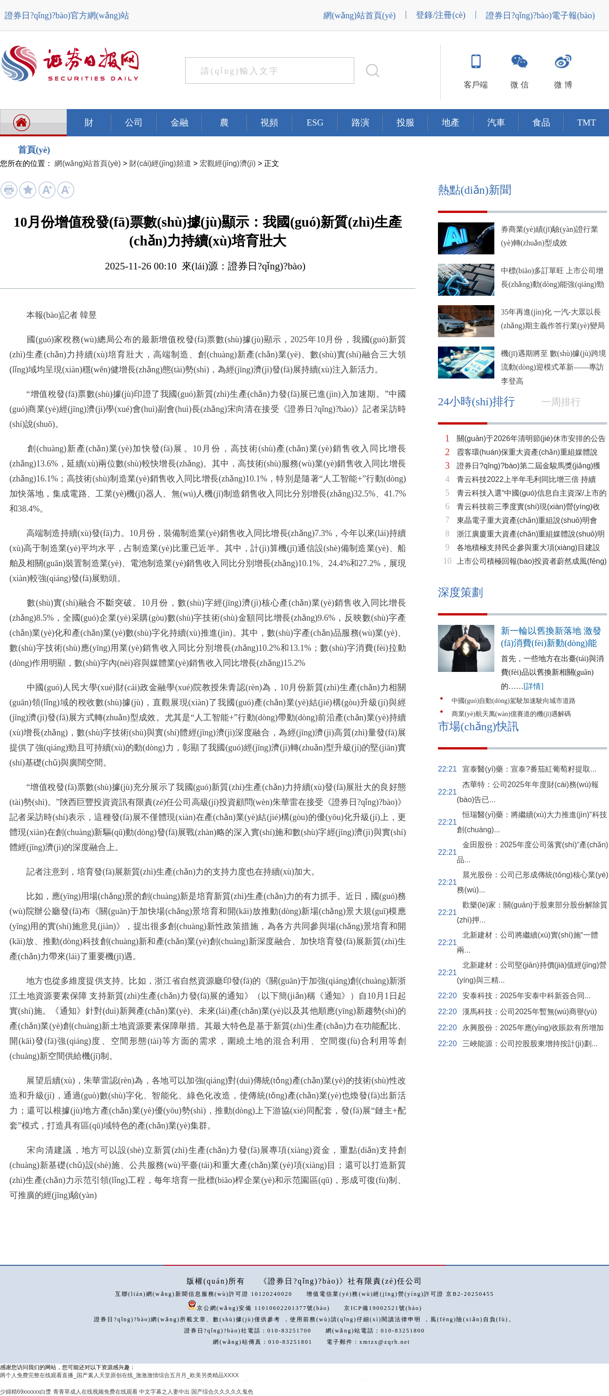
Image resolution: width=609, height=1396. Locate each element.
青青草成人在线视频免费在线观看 (95, 1391)
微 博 (563, 84)
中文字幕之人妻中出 (164, 1391)
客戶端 (476, 84)
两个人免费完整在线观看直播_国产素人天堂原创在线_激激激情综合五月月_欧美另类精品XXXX (119, 1375)
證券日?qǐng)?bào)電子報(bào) (540, 15)
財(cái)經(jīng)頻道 (160, 163)
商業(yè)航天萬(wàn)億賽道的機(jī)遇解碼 (511, 714)
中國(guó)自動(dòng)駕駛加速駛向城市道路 (514, 700)
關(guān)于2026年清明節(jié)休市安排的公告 (531, 438)
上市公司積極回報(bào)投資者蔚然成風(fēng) (532, 561)
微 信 (519, 84)
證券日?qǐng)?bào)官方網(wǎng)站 (67, 15)
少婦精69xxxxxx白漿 (25, 1391)
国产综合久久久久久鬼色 (222, 1391)
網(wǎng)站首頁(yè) (359, 15)
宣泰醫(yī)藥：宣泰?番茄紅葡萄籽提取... (529, 769)
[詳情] (533, 686)
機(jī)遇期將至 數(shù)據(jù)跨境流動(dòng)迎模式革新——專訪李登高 (553, 367)
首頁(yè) (34, 150)
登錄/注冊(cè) (440, 15)
